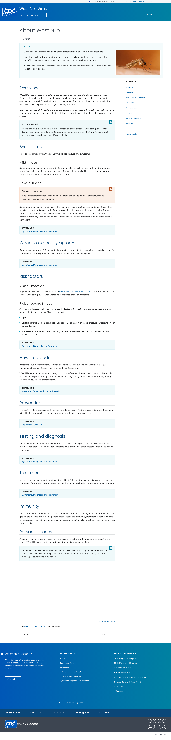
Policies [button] (59, 712)
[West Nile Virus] (25, 654)
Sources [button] (27, 634)
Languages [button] (81, 712)
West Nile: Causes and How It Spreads (41, 392)
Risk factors (122, 103)
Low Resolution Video (99, 621)
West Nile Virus (33, 8)
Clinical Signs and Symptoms (125, 658)
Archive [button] (103, 712)
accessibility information (35, 626)
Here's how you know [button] (142, 1)
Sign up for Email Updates (72, 702)
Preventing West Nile (32, 425)
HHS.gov (153, 734)
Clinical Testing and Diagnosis (126, 663)
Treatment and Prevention (124, 667)
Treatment (121, 124)
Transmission (119, 686)
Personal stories (124, 135)
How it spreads (123, 109)
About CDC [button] (37, 712)
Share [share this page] (103, 634)
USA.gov (163, 734)
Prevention (122, 114)
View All (11, 678)
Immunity (121, 130)
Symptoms (122, 93)
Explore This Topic (31, 15)
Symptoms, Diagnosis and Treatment (74, 680)
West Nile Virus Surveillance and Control (130, 677)
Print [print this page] (96, 634)
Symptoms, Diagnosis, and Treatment (40, 232)
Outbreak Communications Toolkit (127, 681)
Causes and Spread (68, 663)
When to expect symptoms (128, 98)
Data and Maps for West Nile (71, 671)
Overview (121, 88)
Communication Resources (70, 676)
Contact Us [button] (12, 712)
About (62, 658)
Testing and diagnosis (126, 119)
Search (148, 14)
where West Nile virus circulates (74, 292)
